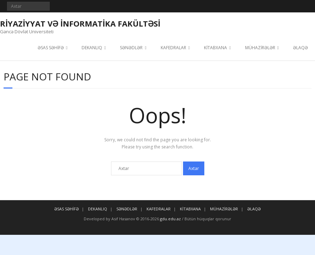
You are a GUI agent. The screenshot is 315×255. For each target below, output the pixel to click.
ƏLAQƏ (300, 48)
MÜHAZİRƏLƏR (260, 48)
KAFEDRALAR (173, 48)
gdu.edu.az (170, 218)
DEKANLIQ (92, 48)
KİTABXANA (215, 48)
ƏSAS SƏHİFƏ (51, 48)
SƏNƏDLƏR (131, 48)
